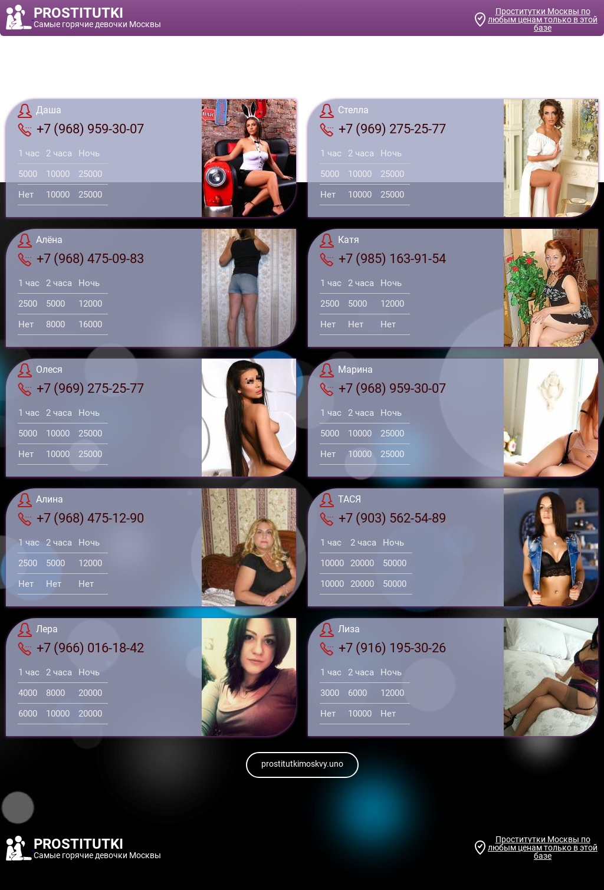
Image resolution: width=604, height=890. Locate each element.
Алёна (40, 241)
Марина (346, 370)
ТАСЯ (340, 500)
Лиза (340, 630)
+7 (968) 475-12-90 (81, 518)
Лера (38, 630)
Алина (40, 500)
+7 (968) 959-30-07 (81, 129)
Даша (39, 111)
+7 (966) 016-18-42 (81, 648)
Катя (339, 241)
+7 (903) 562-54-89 (383, 518)
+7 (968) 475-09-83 (81, 259)
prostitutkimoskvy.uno (302, 764)
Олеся (40, 370)
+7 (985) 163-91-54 (383, 259)
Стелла (344, 111)
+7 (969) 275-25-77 (383, 129)
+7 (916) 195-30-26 (383, 648)
